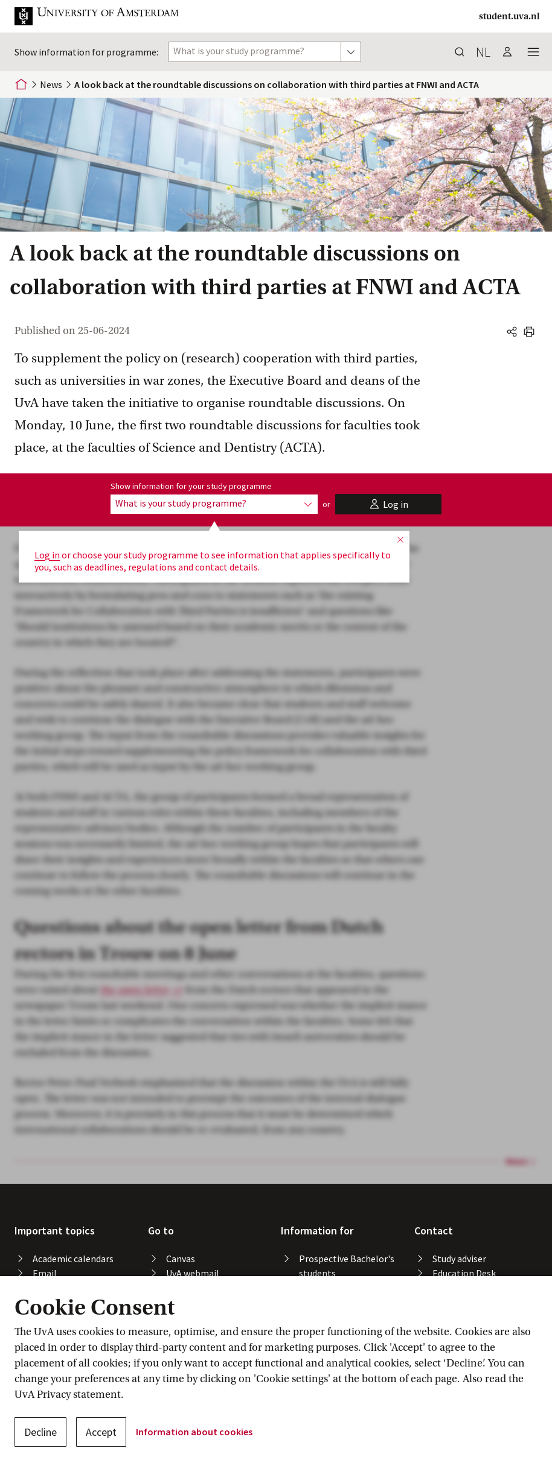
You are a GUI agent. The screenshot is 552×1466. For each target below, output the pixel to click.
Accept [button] (101, 1432)
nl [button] (483, 51)
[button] (106, 16)
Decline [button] (40, 1432)
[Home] (21, 84)
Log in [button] (47, 555)
